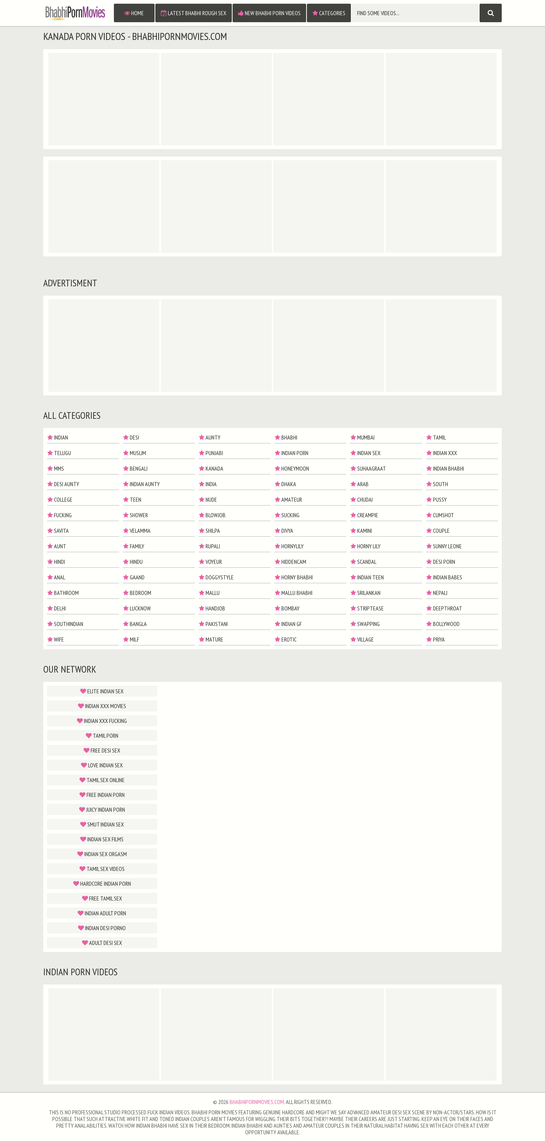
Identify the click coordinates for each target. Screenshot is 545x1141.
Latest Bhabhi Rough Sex (193, 13)
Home (134, 13)
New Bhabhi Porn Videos (269, 13)
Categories (328, 13)
